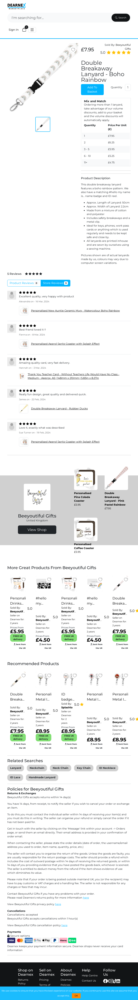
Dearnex (66, 979)
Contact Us (89, 980)
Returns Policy (23, 981)
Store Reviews (55, 283)
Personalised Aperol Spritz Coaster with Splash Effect (65, 343)
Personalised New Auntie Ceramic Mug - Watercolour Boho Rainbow (75, 310)
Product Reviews (24, 283)
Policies (65, 985)
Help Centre (90, 975)
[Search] (59, 18)
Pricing (43, 979)
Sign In (14, 29)
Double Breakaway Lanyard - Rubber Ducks (59, 408)
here (86, 897)
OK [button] (76, 995)
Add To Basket (92, 89)
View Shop (37, 530)
